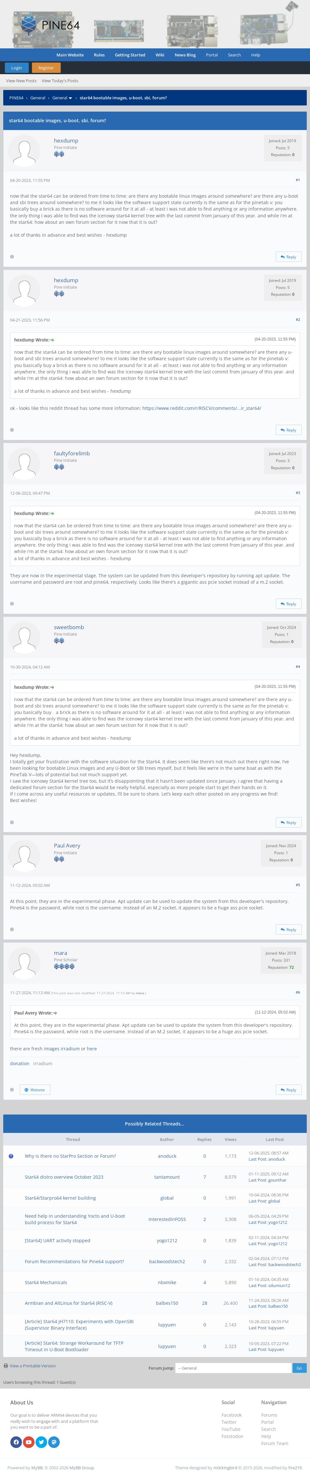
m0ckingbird (225, 1468)
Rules (99, 55)
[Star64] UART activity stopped (57, 1240)
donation (19, 1063)
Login (16, 68)
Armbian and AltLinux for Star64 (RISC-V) (68, 1303)
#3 (298, 492)
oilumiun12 (279, 1285)
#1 (298, 179)
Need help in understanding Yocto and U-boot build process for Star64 (75, 1219)
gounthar (277, 1180)
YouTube (231, 1429)
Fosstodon (232, 1436)
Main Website (70, 55)
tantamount (167, 1177)
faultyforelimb (72, 453)
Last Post (257, 1159)
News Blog (185, 55)
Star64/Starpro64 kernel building (60, 1198)
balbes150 (167, 1303)
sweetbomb (69, 627)
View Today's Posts (60, 81)
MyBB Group (81, 1468)
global (167, 1198)
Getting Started (130, 55)
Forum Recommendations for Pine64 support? (74, 1261)
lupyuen (167, 1325)
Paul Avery (67, 845)
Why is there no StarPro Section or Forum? (70, 1156)
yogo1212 (277, 1222)
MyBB (37, 1468)
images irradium (62, 1049)
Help (255, 55)
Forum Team (274, 1443)
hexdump (66, 140)
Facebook (232, 1415)
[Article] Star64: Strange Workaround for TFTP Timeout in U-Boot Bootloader (74, 1346)
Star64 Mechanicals (46, 1282)
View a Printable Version (33, 1366)
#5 (298, 884)
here (92, 1049)
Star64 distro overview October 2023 (64, 1177)
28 (204, 1303)
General (37, 98)
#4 (298, 666)
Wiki (160, 55)
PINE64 (16, 98)
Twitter (229, 1422)
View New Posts (21, 81)
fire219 (295, 1468)
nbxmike (167, 1282)
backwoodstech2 (167, 1261)
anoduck (167, 1156)
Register (46, 68)
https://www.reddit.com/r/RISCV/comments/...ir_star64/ (201, 408)
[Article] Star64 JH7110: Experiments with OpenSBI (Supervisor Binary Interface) (79, 1324)
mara (60, 953)
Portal (212, 55)
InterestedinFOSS (167, 1219)
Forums (269, 1415)
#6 (298, 992)
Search (234, 55)
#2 (298, 319)
